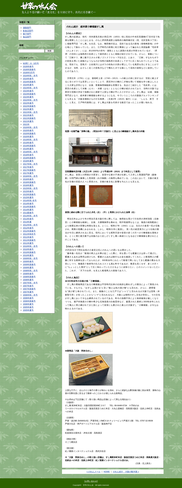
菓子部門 (27, 34)
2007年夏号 (28, 292)
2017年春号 (28, 167)
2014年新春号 (29, 206)
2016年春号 (28, 179)
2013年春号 (28, 219)
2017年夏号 (28, 173)
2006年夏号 (28, 304)
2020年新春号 (29, 133)
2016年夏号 (28, 185)
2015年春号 (28, 191)
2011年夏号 (28, 243)
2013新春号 (28, 213)
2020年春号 (28, 130)
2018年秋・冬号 (30, 152)
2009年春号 (28, 261)
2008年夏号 (28, 280)
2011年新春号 (29, 240)
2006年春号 (28, 298)
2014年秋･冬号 (30, 200)
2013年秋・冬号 (30, 216)
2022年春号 (28, 103)
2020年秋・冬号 (30, 127)
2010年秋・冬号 (30, 246)
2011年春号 (28, 237)
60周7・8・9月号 (31, 63)
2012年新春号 (29, 231)
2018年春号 (28, 155)
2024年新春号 (29, 82)
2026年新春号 (29, 69)
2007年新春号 (29, 289)
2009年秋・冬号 (30, 258)
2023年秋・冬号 (30, 88)
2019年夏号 (28, 149)
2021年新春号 (29, 118)
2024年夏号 (28, 85)
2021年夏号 (28, 121)
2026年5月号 (29, 72)
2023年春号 (28, 91)
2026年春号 (28, 66)
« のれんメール (94, 471)
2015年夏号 (28, 197)
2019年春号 (28, 142)
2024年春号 (28, 78)
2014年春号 (28, 203)
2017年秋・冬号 (30, 164)
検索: (21, 45)
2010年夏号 (28, 255)
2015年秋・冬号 (30, 188)
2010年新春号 (29, 252)
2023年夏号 (28, 97)
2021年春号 (28, 115)
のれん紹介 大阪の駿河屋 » (126, 471)
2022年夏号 (28, 109)
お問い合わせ (91, 481)
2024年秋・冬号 (30, 75)
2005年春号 (28, 307)
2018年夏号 (28, 161)
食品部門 (27, 37)
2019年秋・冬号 (30, 139)
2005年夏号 (28, 310)
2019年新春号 (29, 145)
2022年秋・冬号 (30, 100)
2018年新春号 (29, 158)
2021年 (26, 124)
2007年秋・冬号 (30, 283)
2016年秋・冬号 (30, 176)
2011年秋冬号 (29, 234)
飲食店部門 (28, 31)
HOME (107, 471)
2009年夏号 (28, 267)
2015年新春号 (29, 194)
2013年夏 (27, 222)
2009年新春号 (29, 264)
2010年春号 (28, 249)
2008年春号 (28, 273)
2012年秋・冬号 (30, 225)
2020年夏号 (28, 136)
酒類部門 (27, 28)
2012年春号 (28, 228)
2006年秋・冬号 (30, 295)
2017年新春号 (29, 170)
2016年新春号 (29, 182)
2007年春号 (28, 286)
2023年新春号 (29, 94)
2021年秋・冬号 (30, 112)
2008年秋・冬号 (30, 270)
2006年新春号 (29, 301)
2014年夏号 (28, 209)
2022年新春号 (29, 106)
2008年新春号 (29, 276)
